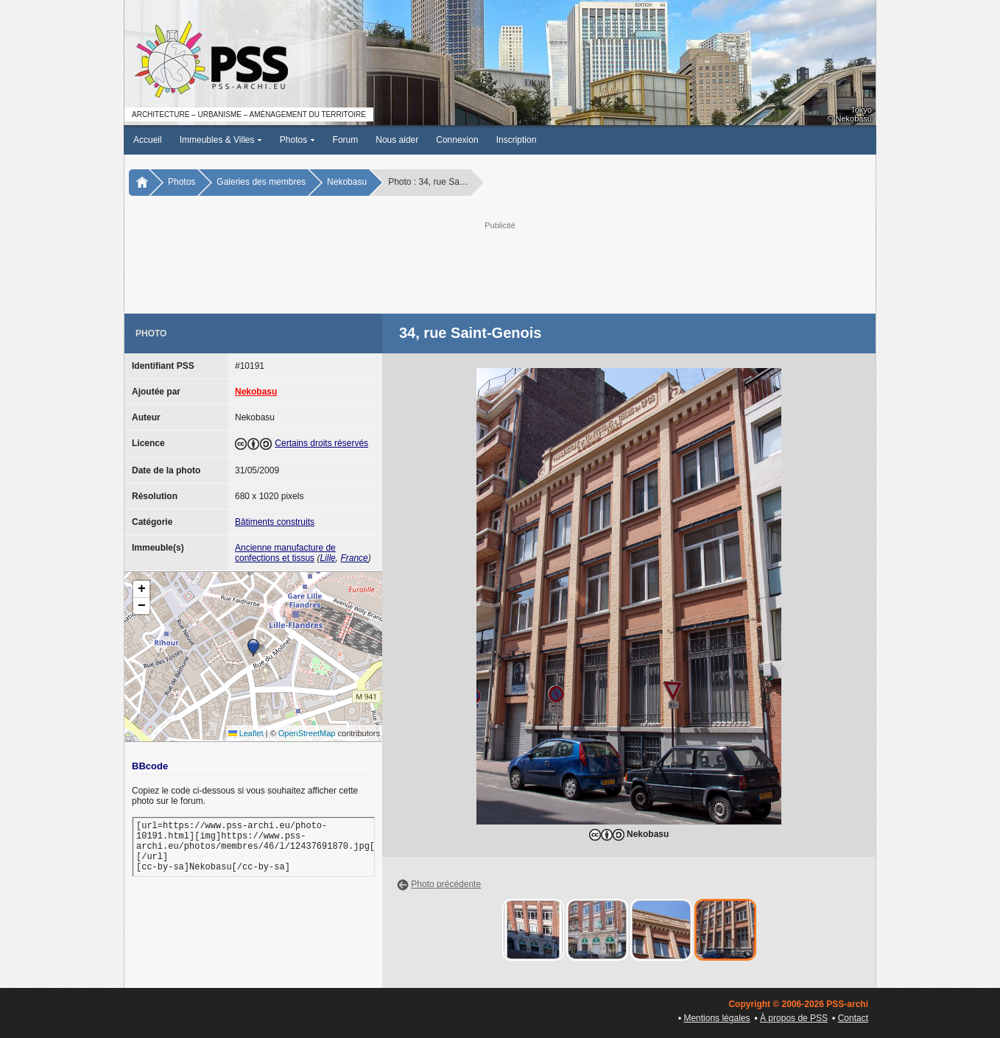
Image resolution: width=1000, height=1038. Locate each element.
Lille (327, 558)
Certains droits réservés (321, 443)
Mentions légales (716, 1018)
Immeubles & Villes (221, 140)
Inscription (516, 140)
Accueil (147, 140)
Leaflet (246, 733)
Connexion (457, 140)
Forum (346, 140)
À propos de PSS (794, 1018)
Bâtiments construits (274, 522)
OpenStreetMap (307, 733)
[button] (253, 648)
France (353, 558)
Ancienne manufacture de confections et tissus (285, 553)
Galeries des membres (261, 182)
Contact (853, 1018)
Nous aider (397, 140)
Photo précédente (446, 884)
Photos (297, 140)
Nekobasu (347, 182)
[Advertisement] (500, 266)
